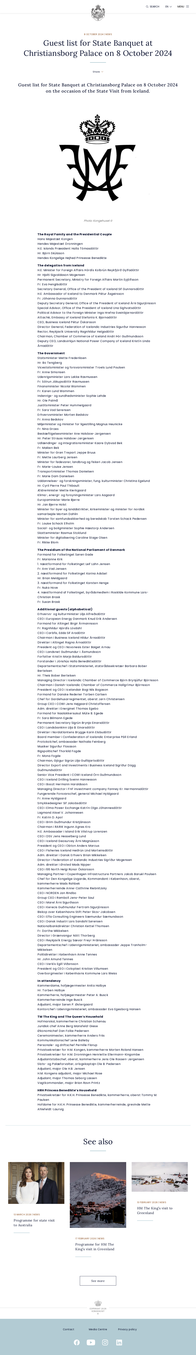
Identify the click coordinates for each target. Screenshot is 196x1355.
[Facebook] (76, 1343)
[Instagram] (105, 1343)
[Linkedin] (119, 1343)
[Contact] (68, 1329)
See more (100, 1280)
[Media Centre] (98, 1329)
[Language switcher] (167, 6)
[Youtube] (91, 1343)
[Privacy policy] (127, 1329)
